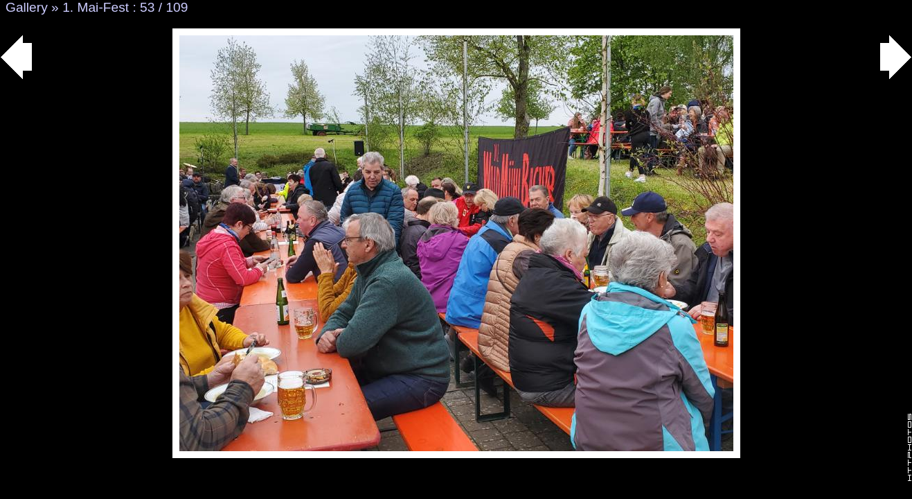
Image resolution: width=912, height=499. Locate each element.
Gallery (27, 7)
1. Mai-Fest (95, 7)
